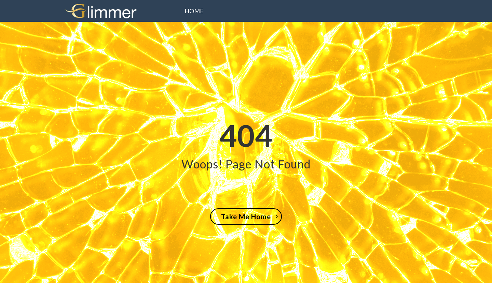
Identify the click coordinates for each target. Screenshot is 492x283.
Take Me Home (246, 216)
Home (194, 12)
